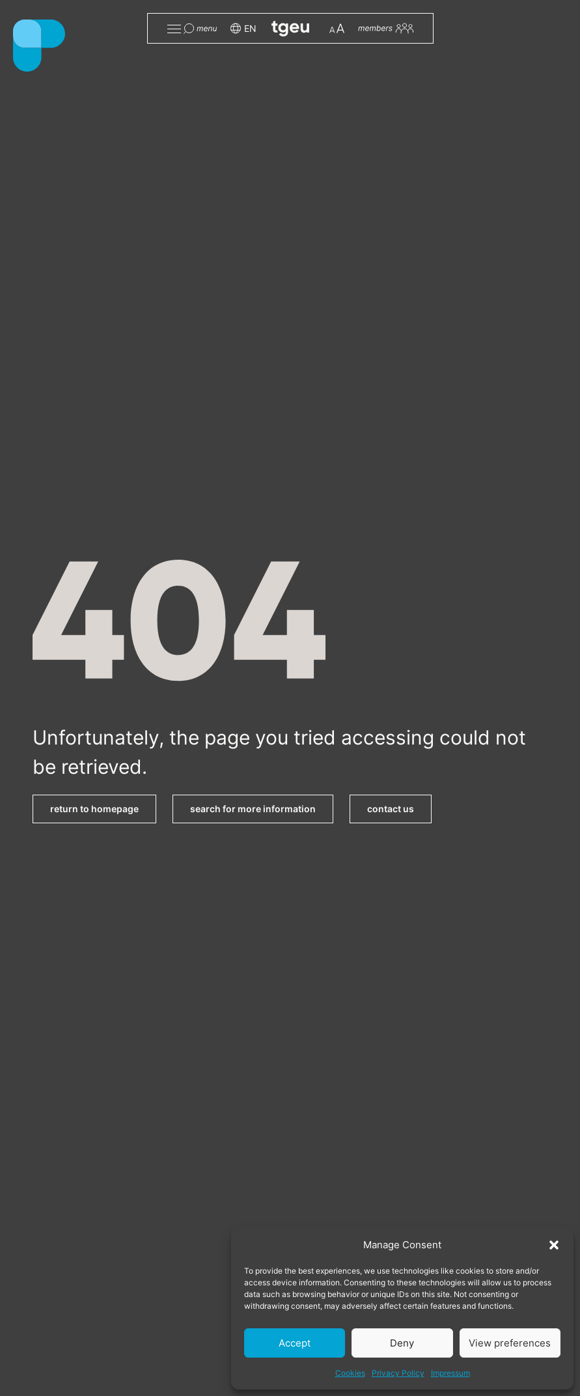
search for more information (253, 808)
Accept (295, 1343)
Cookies (350, 1373)
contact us (390, 808)
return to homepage (94, 808)
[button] (553, 1245)
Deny (402, 1343)
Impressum (450, 1373)
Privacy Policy (398, 1373)
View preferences (510, 1343)
